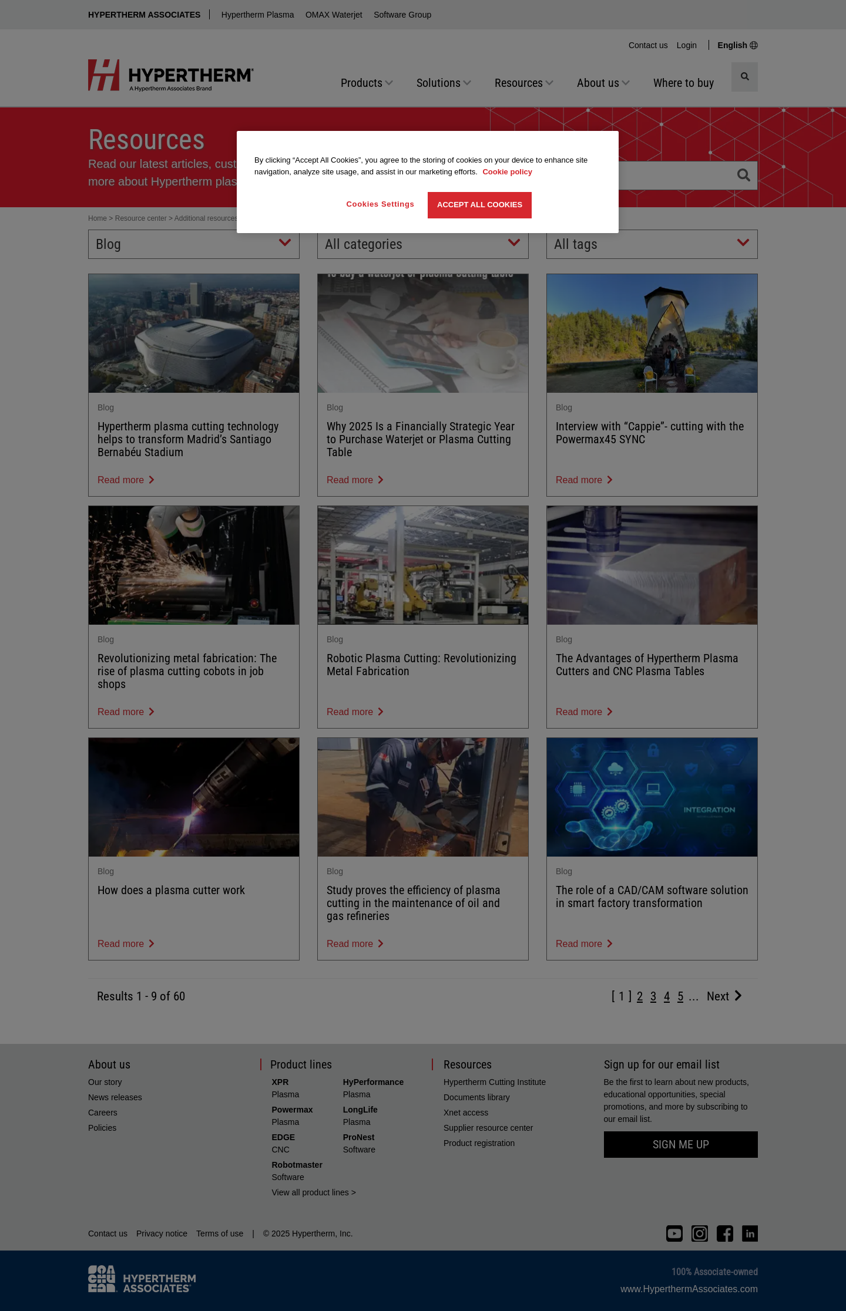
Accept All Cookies (479, 204)
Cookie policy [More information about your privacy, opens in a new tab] (507, 171)
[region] (428, 181)
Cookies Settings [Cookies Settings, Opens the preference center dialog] (381, 204)
